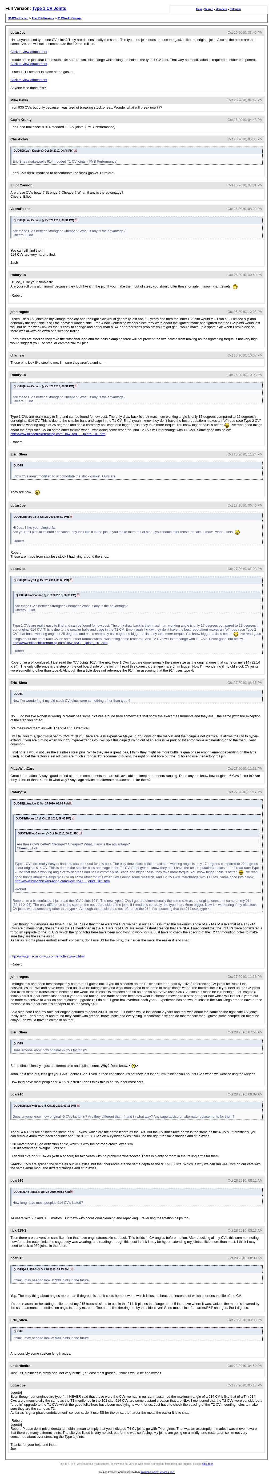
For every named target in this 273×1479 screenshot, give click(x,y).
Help (199, 9)
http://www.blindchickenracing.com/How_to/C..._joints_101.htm (57, 434)
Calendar (235, 9)
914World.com (18, 18)
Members (221, 9)
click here (207, 1463)
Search (208, 9)
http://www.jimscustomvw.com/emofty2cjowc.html (47, 956)
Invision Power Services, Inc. (157, 1472)
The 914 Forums (43, 18)
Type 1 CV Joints (49, 8)
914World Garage (69, 18)
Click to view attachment (28, 52)
